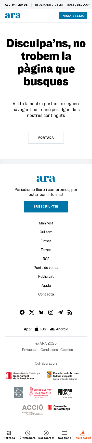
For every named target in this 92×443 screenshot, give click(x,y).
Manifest (46, 223)
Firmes (46, 241)
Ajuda (46, 285)
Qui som (46, 232)
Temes (46, 249)
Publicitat (46, 276)
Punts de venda (46, 267)
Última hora (28, 434)
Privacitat (30, 349)
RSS (46, 258)
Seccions (64, 434)
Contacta (46, 294)
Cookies (66, 349)
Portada (9, 434)
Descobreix (46, 434)
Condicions (49, 349)
